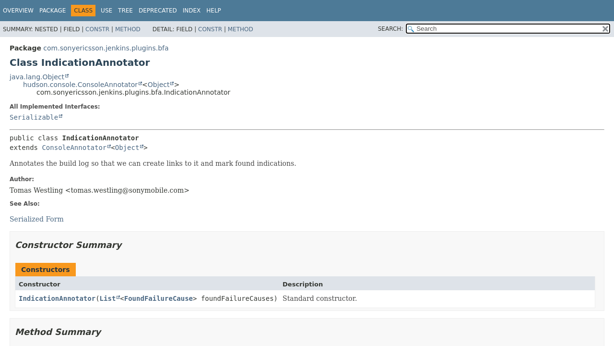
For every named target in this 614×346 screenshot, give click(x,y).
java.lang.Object (37, 77)
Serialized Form (37, 219)
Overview (18, 10)
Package (52, 10)
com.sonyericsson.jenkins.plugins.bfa (105, 48)
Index (192, 10)
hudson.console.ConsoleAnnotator (80, 84)
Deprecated (158, 10)
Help (213, 10)
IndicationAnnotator (57, 298)
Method (128, 29)
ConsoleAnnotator (74, 147)
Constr (97, 29)
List (108, 298)
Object (159, 84)
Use (106, 10)
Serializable (34, 117)
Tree (125, 10)
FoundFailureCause (158, 298)
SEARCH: (390, 28)
